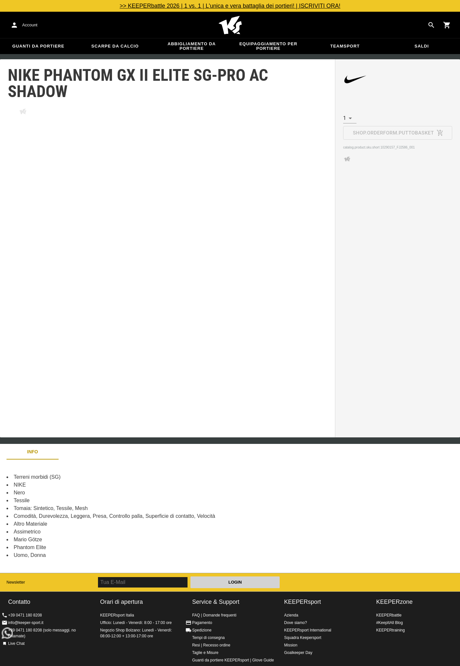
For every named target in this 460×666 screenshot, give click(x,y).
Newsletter (16, 582)
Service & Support (215, 602)
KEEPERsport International (307, 630)
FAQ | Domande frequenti (214, 615)
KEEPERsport (302, 602)
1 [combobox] (344, 118)
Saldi (421, 46)
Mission (291, 645)
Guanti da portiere (38, 46)
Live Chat (16, 643)
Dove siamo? (295, 622)
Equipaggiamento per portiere (268, 46)
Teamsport (345, 46)
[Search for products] (431, 25)
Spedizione (201, 630)
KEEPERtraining (390, 630)
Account (29, 24)
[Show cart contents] (446, 25)
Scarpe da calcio (115, 46)
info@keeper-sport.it (25, 622)
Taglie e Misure (205, 652)
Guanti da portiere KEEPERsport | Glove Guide (233, 660)
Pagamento (202, 622)
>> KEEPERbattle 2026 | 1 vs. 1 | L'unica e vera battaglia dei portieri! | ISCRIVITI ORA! (229, 6)
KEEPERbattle (388, 615)
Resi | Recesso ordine (211, 645)
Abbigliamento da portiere (192, 46)
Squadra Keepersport (302, 637)
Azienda (291, 615)
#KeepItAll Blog (389, 622)
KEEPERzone (394, 602)
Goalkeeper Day (298, 652)
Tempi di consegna (208, 637)
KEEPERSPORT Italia (230, 25)
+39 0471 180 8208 (25, 615)
